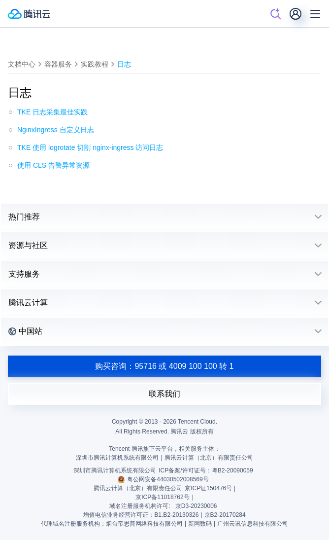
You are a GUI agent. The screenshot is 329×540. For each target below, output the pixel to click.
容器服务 (58, 64)
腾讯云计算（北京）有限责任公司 (138, 488)
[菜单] (315, 14)
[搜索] (276, 14)
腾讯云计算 (28, 302)
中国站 (25, 331)
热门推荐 (24, 217)
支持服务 (24, 274)
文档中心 (21, 64)
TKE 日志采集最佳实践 (52, 112)
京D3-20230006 (196, 506)
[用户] (295, 14)
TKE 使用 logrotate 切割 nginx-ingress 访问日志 (90, 147)
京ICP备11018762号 (162, 497)
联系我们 (164, 394)
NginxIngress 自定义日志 (55, 130)
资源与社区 (28, 245)
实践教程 (94, 64)
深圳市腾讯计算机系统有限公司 (114, 470)
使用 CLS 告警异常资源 (53, 165)
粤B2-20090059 (232, 470)
